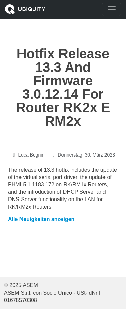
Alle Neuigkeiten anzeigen (41, 219)
